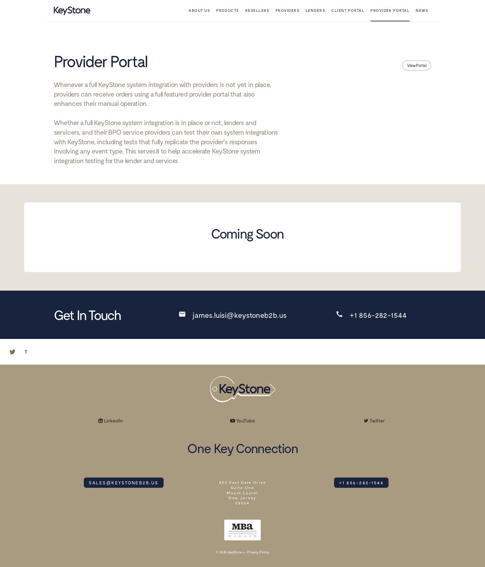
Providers (287, 10)
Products (227, 10)
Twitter (374, 420)
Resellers (257, 10)
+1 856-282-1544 (361, 482)
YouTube (242, 420)
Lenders (315, 10)
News (422, 10)
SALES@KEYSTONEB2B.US (123, 482)
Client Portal (347, 10)
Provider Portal (390, 10)
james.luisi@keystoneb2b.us (239, 314)
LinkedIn (110, 420)
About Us (199, 10)
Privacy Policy (258, 552)
